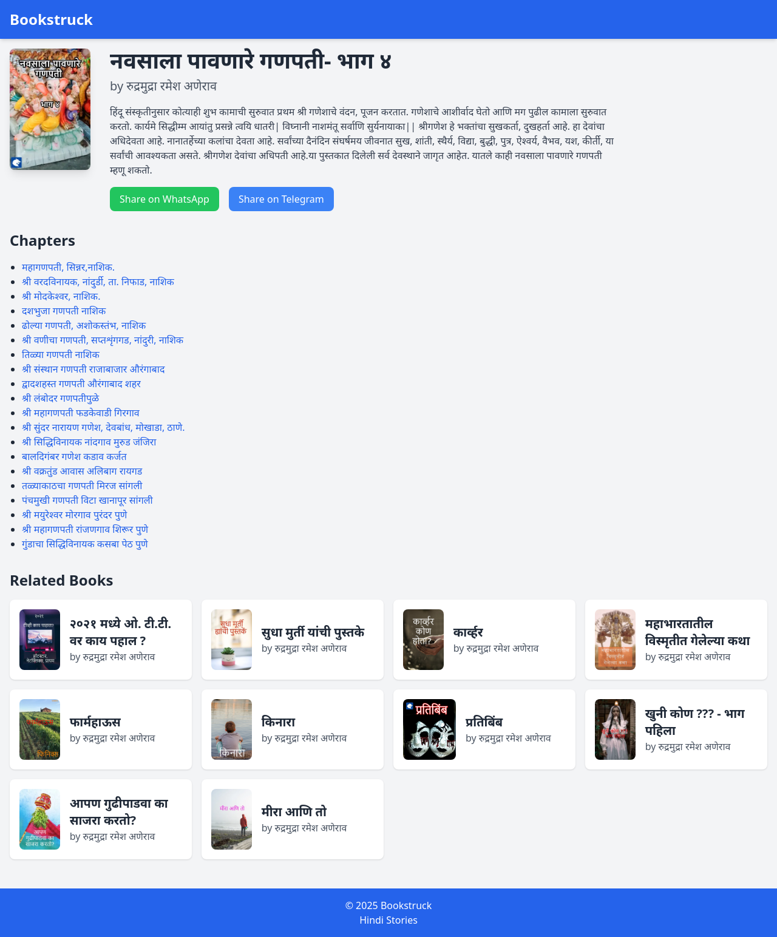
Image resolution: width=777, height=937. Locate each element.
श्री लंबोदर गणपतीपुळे (60, 398)
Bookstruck (51, 19)
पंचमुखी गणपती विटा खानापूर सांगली (87, 500)
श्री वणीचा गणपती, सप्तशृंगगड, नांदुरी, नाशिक (102, 340)
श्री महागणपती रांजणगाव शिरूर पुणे (85, 529)
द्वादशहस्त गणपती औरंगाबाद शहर (81, 383)
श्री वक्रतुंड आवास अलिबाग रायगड (82, 471)
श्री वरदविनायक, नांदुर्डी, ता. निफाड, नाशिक (98, 281)
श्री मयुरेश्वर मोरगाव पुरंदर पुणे (74, 514)
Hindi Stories (388, 920)
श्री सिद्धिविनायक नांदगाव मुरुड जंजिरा (89, 441)
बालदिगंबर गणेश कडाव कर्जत (74, 456)
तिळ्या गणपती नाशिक (61, 354)
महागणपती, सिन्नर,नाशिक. (68, 267)
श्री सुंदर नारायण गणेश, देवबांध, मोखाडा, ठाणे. (103, 427)
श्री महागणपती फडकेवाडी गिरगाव (81, 412)
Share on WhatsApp (164, 199)
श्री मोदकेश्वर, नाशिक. (61, 296)
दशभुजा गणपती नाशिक (64, 310)
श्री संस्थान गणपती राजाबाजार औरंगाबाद (93, 369)
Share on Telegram (281, 199)
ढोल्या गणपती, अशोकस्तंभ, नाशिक (84, 325)
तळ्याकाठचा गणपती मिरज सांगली (82, 485)
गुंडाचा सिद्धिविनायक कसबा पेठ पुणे (85, 543)
